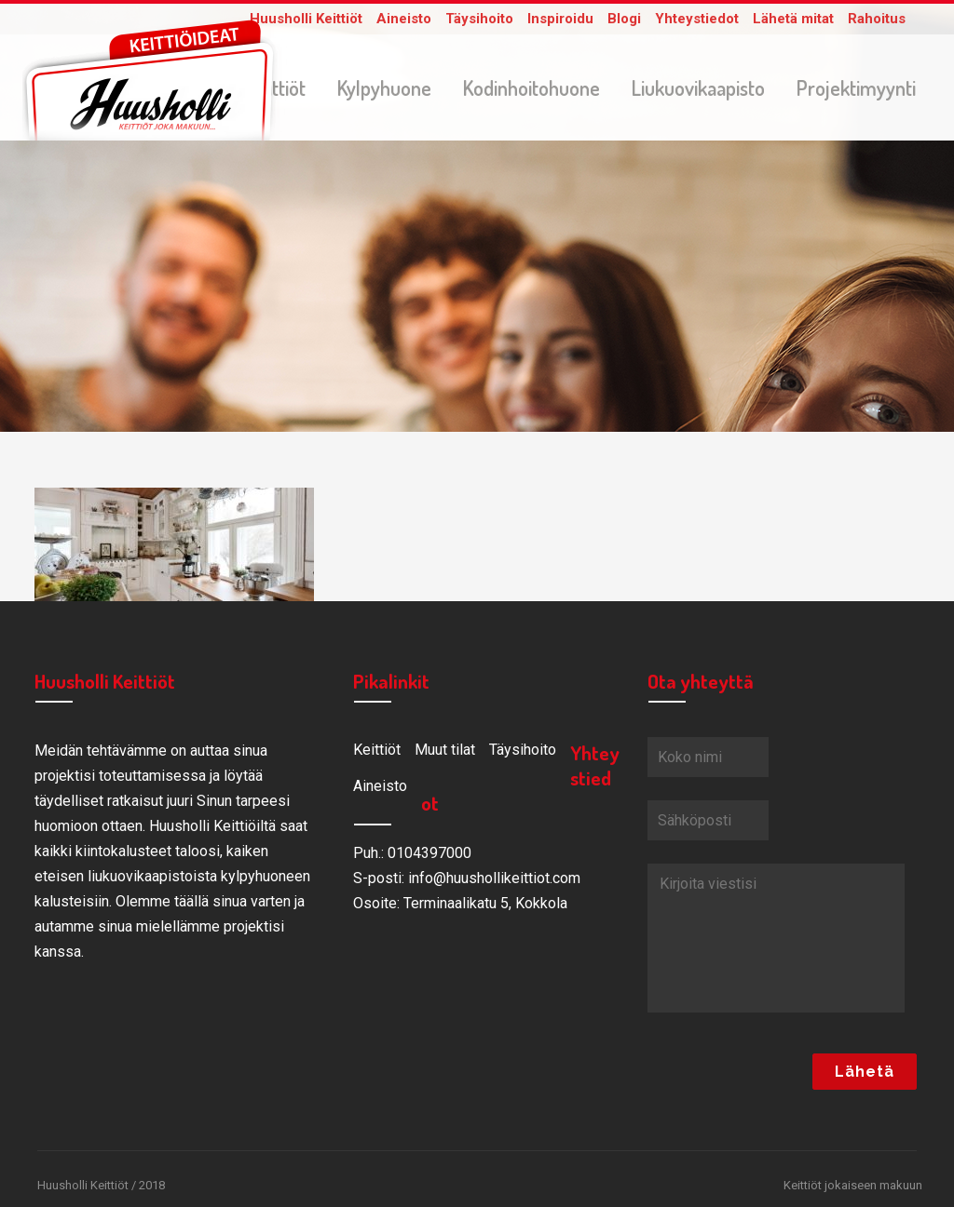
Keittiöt (377, 753)
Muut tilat (445, 753)
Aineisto (403, 18)
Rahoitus (877, 18)
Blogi (624, 18)
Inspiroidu (560, 18)
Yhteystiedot (697, 18)
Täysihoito (479, 18)
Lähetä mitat (793, 18)
